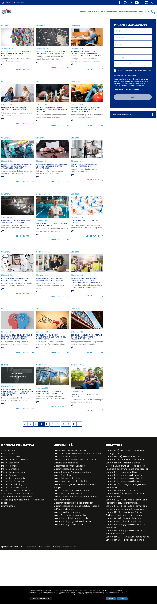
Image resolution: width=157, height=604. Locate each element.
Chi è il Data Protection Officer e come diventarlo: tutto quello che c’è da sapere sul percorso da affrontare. (17, 408)
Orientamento (111, 12)
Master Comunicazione (13, 486)
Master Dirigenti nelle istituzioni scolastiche (75, 474)
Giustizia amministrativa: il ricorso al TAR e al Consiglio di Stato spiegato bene (52, 166)
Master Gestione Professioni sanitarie (72, 486)
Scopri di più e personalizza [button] (41, 598)
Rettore (140, 12)
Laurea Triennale (9, 468)
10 (74, 438)
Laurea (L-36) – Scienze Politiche (122, 505)
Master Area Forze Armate (14, 501)
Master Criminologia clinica (67, 492)
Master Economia (10, 477)
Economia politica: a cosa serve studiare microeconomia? (15, 221)
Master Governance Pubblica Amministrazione (77, 468)
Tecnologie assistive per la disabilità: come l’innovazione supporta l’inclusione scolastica (86, 53)
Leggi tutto (24, 69)
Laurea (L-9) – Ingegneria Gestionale (124, 492)
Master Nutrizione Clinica (66, 471)
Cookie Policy (46, 561)
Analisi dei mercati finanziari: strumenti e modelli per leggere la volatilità (51, 110)
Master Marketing (10, 483)
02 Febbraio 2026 (42, 221)
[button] (126, 591)
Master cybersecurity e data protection (73, 517)
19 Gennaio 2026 (42, 402)
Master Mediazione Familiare (68, 508)
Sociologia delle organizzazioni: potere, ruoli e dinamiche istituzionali (16, 53)
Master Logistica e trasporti (67, 526)
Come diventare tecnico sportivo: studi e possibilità (51, 225)
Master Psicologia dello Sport (68, 538)
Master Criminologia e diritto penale (72, 505)
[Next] (79, 438)
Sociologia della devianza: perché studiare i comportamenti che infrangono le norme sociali (16, 337)
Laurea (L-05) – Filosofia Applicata (123, 535)
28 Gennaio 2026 (42, 275)
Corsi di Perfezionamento (127, 12)
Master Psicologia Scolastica (68, 483)
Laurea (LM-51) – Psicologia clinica (123, 477)
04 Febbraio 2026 (7, 49)
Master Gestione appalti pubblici (70, 495)
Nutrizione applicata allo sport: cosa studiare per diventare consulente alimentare (85, 110)
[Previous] (25, 438)
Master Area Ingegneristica (15, 492)
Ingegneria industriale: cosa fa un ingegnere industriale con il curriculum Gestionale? (16, 166)
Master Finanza (9, 480)
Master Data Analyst (64, 489)
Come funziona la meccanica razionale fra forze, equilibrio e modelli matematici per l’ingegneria (87, 280)
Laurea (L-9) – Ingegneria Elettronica (124, 495)
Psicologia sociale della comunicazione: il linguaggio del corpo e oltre (51, 337)
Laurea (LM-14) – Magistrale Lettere (123, 532)
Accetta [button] (122, 598)
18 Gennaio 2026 (77, 402)
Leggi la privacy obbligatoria (125, 75)
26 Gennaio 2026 (77, 275)
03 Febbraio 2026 (77, 49)
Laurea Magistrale (10, 471)
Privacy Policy (32, 561)
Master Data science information (70, 529)
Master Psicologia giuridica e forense (72, 535)
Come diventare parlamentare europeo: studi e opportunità (49, 406)
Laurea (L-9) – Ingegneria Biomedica (124, 489)
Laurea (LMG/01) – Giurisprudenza (123, 471)
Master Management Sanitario (69, 480)
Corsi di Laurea (93, 12)
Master (102, 12)
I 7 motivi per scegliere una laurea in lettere (86, 406)
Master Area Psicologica (13, 498)
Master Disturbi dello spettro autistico (72, 532)
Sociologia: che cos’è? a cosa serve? (84, 221)
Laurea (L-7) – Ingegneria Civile (121, 486)
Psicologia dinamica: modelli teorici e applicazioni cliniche (14, 109)
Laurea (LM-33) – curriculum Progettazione (127, 551)
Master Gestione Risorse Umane (70, 464)
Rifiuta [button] (111, 598)
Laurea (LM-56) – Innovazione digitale (125, 554)
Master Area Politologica (13, 495)
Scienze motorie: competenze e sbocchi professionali (84, 165)
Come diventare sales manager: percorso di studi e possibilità (50, 279)
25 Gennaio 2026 (42, 332)
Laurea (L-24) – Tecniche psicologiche (125, 474)
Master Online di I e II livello (14, 474)
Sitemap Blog (8, 520)
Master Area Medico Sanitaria (16, 505)
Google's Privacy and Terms (66, 561)
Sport (147, 12)
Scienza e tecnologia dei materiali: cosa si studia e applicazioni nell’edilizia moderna (86, 337)
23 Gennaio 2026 (7, 402)
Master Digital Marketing (66, 477)
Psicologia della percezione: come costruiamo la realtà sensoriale (51, 52)
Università (82, 12)
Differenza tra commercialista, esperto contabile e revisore (15, 279)
